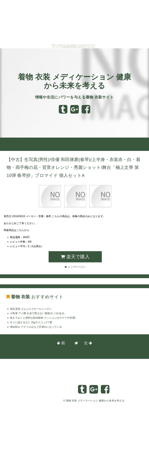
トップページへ (10, 146)
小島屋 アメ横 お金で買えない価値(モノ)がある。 (38, 313)
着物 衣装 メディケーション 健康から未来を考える (95, 400)
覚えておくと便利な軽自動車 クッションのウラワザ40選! (43, 317)
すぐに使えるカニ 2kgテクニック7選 (31, 322)
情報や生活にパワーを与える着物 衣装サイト (74, 97)
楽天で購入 (75, 256)
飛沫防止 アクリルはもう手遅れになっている (36, 327)
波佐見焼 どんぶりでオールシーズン (31, 309)
